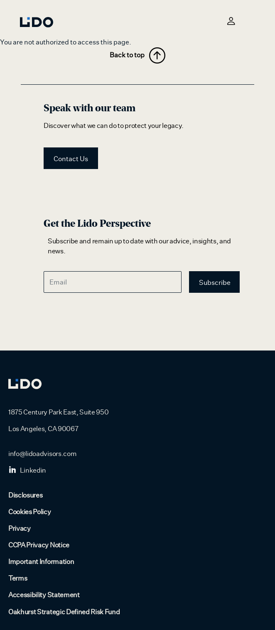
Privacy (19, 528)
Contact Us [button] (71, 159)
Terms (17, 578)
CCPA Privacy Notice (38, 545)
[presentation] (107, 315)
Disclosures (25, 495)
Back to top (137, 55)
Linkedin (27, 470)
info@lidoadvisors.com (42, 454)
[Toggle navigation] (250, 21)
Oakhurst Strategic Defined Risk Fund (64, 612)
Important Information (41, 562)
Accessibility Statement (44, 595)
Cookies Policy (29, 512)
